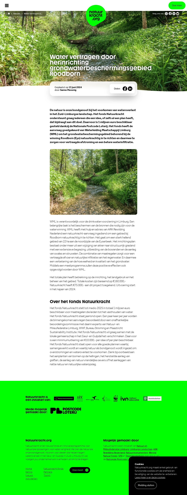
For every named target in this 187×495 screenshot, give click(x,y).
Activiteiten (31, 478)
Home (28, 468)
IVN (120, 455)
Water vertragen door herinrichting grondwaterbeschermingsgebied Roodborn (33, 14)
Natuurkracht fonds (53, 468)
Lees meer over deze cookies (150, 477)
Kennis (28, 472)
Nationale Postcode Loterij (120, 459)
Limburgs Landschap (141, 449)
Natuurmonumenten (137, 452)
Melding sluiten (146, 485)
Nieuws (16, 14)
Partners (48, 472)
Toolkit (47, 475)
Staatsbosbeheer (135, 455)
